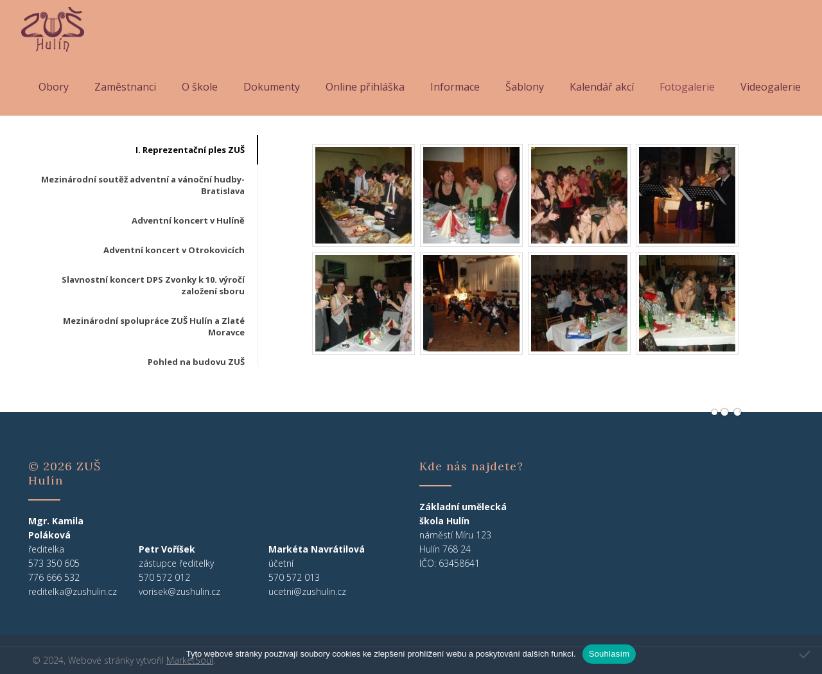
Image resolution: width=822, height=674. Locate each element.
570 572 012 (164, 577)
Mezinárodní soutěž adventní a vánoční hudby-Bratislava (143, 185)
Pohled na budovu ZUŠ (196, 362)
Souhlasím (609, 654)
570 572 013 (294, 577)
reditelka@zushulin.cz (72, 591)
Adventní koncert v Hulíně (188, 220)
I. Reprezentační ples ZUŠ (190, 149)
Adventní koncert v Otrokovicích (174, 250)
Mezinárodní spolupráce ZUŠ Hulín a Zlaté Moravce (154, 326)
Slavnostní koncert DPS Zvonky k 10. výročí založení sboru (153, 285)
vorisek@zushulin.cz (179, 591)
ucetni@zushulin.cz (307, 591)
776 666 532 (54, 577)
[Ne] (806, 654)
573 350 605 (54, 563)
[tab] (142, 149)
